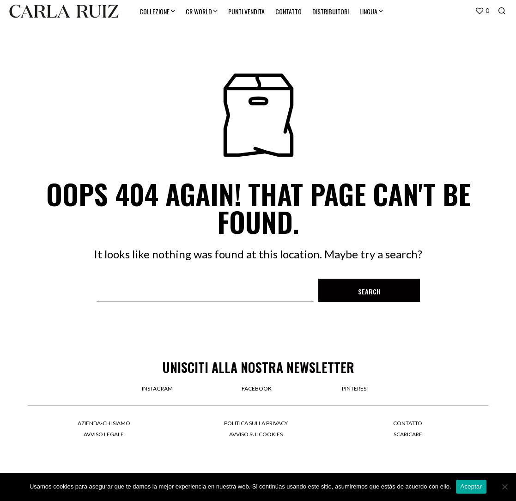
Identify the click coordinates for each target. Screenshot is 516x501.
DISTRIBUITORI (330, 11)
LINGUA (368, 11)
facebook (257, 388)
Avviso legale (104, 434)
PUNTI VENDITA (246, 11)
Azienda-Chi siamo (104, 423)
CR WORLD (199, 11)
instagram (157, 388)
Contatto (407, 423)
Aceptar (471, 486)
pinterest (356, 388)
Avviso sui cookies (256, 434)
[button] (482, 11)
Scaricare (408, 434)
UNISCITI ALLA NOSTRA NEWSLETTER (258, 367)
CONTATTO (288, 11)
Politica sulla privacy (256, 423)
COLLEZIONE (155, 11)
